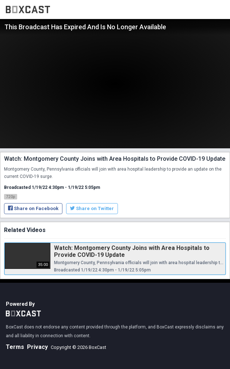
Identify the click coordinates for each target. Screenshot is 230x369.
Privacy (37, 346)
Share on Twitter (92, 208)
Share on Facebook (33, 208)
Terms (15, 346)
